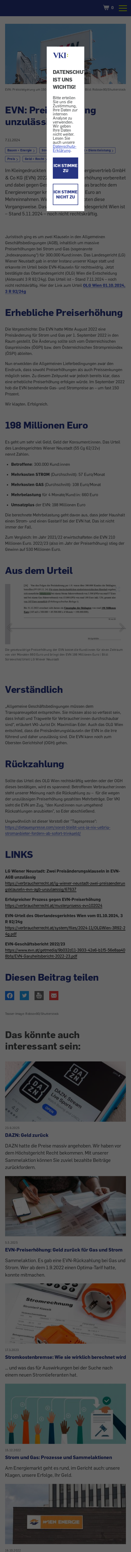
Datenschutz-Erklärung (64, 148)
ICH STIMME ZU (65, 168)
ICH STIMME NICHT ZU (65, 194)
